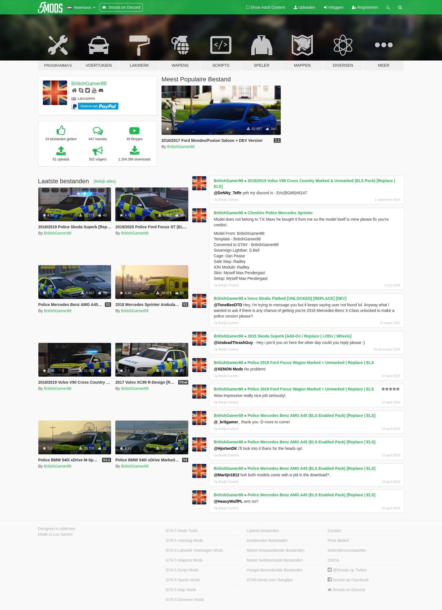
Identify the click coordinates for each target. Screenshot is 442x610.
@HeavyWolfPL (228, 501)
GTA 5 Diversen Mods (185, 599)
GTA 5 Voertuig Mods (184, 540)
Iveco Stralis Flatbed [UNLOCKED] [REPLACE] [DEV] (296, 298)
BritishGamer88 (89, 83)
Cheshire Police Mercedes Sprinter (280, 213)
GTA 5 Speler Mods (183, 580)
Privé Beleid (338, 540)
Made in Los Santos (55, 534)
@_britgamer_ (227, 422)
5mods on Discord (346, 589)
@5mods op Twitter (347, 570)
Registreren (365, 7)
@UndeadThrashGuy (233, 342)
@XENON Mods (228, 369)
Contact (334, 530)
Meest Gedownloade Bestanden (275, 560)
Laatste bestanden (263, 530)
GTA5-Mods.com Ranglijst (269, 580)
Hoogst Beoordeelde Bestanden (274, 570)
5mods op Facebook (348, 579)
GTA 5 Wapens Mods (184, 560)
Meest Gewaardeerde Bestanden (275, 550)
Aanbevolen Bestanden (267, 540)
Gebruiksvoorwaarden (347, 550)
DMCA (333, 560)
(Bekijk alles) (105, 181)
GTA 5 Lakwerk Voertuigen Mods (194, 550)
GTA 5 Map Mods (181, 589)
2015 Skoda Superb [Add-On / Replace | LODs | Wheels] (299, 336)
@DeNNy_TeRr (227, 193)
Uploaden (304, 7)
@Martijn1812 (226, 475)
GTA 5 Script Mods (182, 570)
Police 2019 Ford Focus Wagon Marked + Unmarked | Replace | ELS (310, 362)
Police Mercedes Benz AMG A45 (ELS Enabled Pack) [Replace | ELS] (311, 415)
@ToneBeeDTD (228, 305)
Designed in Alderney (57, 528)
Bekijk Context (226, 199)
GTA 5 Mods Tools (182, 530)
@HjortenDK (225, 448)
